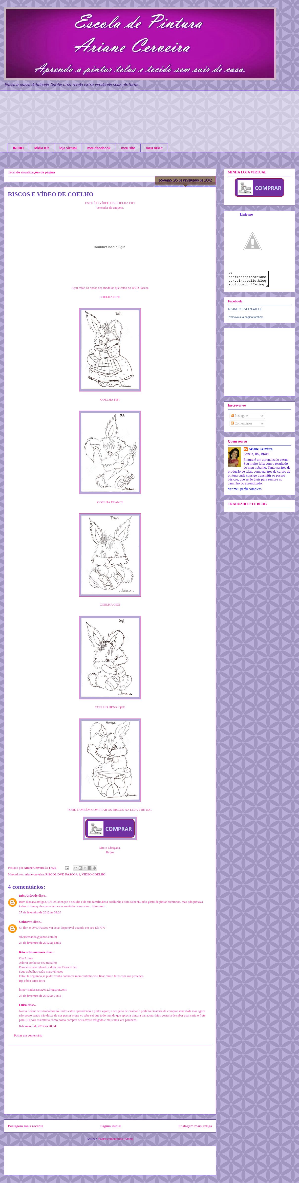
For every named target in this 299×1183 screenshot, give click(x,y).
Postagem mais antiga (195, 1126)
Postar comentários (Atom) (115, 1139)
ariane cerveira (34, 874)
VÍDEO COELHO (93, 874)
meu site (128, 148)
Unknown (25, 922)
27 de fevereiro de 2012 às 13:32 (40, 942)
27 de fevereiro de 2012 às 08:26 (40, 912)
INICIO (18, 148)
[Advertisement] (110, 1079)
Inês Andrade (28, 895)
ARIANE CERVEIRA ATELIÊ (245, 312)
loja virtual (68, 148)
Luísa (23, 1005)
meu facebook (98, 148)
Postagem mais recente (25, 1126)
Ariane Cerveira (261, 452)
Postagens (240, 419)
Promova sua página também (245, 319)
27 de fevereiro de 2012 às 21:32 (40, 996)
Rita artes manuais (32, 952)
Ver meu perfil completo (244, 492)
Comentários (241, 426)
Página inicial (110, 1126)
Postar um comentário (28, 1035)
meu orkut (154, 148)
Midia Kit (41, 148)
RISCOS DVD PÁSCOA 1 (62, 874)
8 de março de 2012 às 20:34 (37, 1026)
